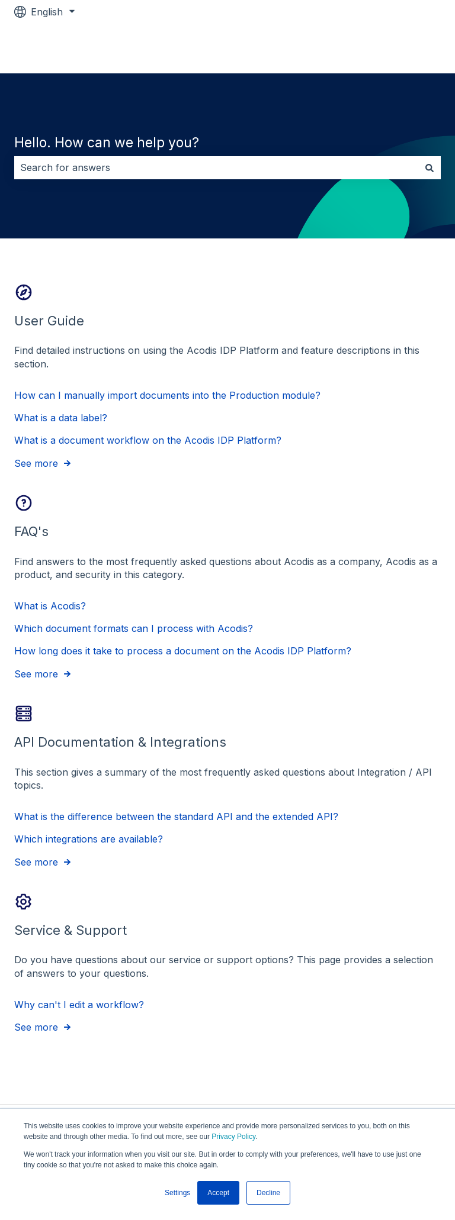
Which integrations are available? (88, 839)
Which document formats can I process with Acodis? (133, 628)
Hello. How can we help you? (106, 142)
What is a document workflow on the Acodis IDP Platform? (147, 440)
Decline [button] (268, 1193)
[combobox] (216, 167)
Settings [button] (177, 1193)
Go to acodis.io (396, 48)
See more (36, 463)
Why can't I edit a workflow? (79, 1004)
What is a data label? (60, 418)
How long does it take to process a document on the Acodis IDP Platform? (182, 651)
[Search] (429, 167)
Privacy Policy (233, 1136)
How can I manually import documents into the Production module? (167, 395)
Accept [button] (218, 1193)
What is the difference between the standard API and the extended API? (176, 816)
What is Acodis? (50, 605)
